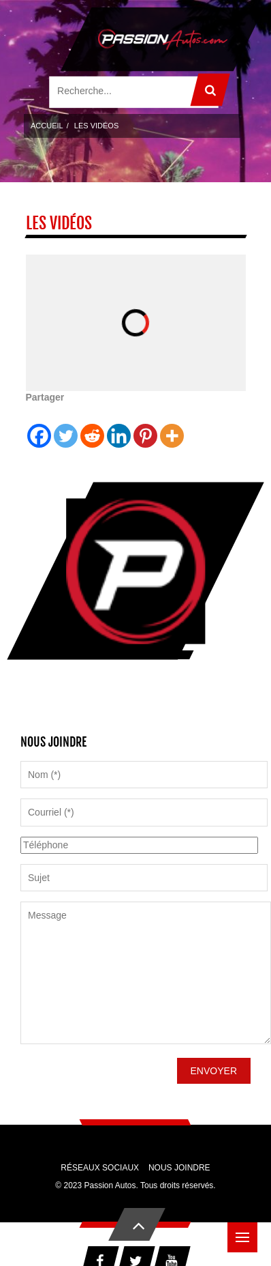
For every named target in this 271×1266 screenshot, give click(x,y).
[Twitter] (66, 427)
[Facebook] (39, 427)
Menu (246, 1230)
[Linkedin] (119, 427)
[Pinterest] (145, 427)
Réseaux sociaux (100, 1168)
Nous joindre (179, 1168)
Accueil (47, 125)
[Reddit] (92, 427)
